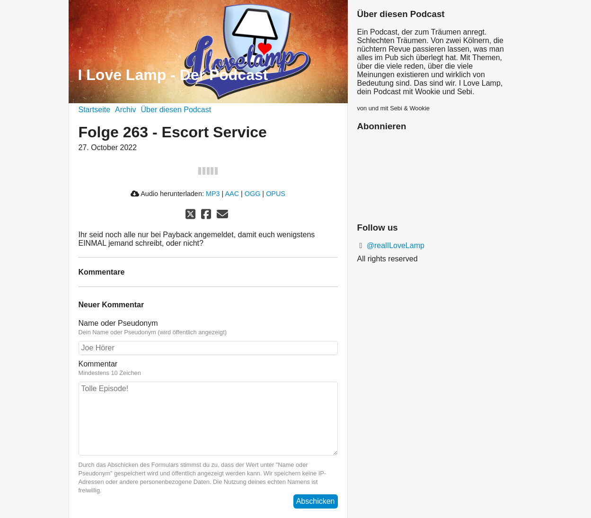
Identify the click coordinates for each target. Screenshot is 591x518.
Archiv (125, 110)
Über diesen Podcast (176, 110)
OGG (253, 193)
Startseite (95, 110)
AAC (232, 193)
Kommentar (208, 368)
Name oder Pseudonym (208, 327)
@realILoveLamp (394, 245)
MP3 (213, 193)
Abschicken (315, 501)
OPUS (275, 193)
